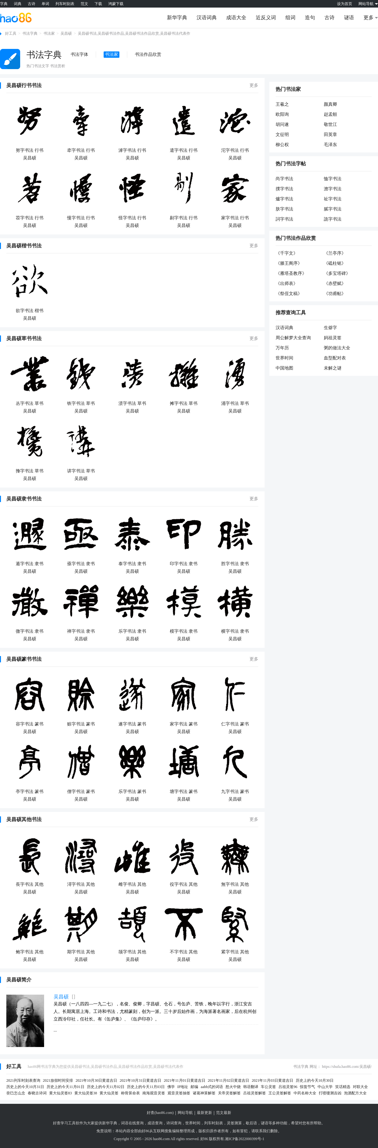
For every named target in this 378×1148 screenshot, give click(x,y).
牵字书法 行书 (81, 150)
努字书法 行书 (29, 150)
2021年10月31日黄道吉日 (140, 1080)
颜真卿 (330, 104)
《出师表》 (287, 283)
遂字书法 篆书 (132, 724)
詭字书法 (332, 219)
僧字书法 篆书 (81, 791)
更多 (253, 85)
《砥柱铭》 (335, 263)
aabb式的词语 (212, 1087)
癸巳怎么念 (15, 1093)
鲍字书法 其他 (29, 952)
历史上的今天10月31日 (25, 1087)
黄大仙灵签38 (85, 1093)
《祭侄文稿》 (289, 293)
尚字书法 (284, 178)
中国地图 (284, 368)
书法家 (49, 33)
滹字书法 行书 (132, 150)
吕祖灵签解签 (254, 1093)
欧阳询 (282, 114)
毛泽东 (330, 144)
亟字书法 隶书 (81, 563)
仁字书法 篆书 (235, 724)
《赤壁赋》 (335, 283)
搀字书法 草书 (29, 471)
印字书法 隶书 (184, 563)
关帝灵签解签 (229, 1093)
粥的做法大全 (337, 348)
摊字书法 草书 (184, 403)
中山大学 (325, 1087)
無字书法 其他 (235, 884)
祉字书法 (332, 199)
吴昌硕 (66, 33)
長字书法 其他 (29, 884)
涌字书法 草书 (235, 403)
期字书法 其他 (81, 952)
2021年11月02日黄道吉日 (228, 1080)
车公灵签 (268, 1087)
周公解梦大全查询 (293, 337)
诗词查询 (173, 1123)
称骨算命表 (130, 1093)
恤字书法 (332, 178)
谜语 (349, 17)
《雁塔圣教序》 (291, 273)
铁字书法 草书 (81, 403)
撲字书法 (284, 188)
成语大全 (236, 17)
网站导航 (185, 1112)
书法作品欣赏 (148, 54)
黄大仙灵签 (109, 1093)
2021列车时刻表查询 (23, 1080)
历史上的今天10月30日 (315, 1080)
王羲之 (282, 104)
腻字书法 (332, 209)
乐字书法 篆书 (132, 791)
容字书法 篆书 (29, 724)
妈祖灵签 (332, 337)
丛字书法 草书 (29, 403)
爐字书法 (284, 199)
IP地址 (182, 1087)
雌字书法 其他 (132, 884)
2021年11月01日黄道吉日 (184, 1080)
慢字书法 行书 (81, 218)
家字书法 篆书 (184, 724)
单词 (45, 4)
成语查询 (155, 1123)
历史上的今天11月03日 (146, 1087)
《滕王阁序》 (289, 263)
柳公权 (282, 144)
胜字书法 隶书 (235, 563)
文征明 (282, 134)
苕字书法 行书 (29, 218)
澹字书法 (332, 188)
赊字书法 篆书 (81, 724)
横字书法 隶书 (235, 631)
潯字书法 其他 (81, 884)
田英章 (330, 134)
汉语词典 (207, 17)
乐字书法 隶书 (132, 631)
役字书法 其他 (184, 884)
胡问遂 (282, 124)
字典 (4, 4)
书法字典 (29, 33)
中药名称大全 (305, 1093)
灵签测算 (234, 1123)
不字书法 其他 (184, 952)
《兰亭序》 (335, 253)
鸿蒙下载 (115, 4)
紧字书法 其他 (235, 952)
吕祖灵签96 (287, 1087)
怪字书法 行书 (132, 218)
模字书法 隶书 (184, 631)
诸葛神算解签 (204, 1093)
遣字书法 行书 (184, 150)
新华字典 (177, 17)
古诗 (31, 4)
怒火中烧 (233, 1087)
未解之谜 (332, 368)
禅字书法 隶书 (81, 631)
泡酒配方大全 (355, 1093)
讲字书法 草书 (81, 471)
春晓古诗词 (37, 1093)
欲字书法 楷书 (29, 310)
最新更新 (204, 1112)
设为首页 (344, 4)
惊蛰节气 (307, 1087)
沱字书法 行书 (235, 150)
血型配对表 (335, 358)
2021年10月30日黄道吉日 (96, 1080)
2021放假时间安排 (58, 1080)
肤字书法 (284, 209)
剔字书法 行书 (184, 218)
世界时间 (284, 358)
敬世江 (330, 124)
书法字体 (79, 54)
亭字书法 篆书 (29, 791)
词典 (17, 4)
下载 (98, 4)
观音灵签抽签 (179, 1093)
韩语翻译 (250, 1087)
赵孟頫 (330, 114)
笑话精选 (342, 1087)
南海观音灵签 (153, 1093)
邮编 (194, 1087)
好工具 (10, 33)
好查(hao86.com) (160, 1112)
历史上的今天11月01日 (65, 1087)
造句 (310, 17)
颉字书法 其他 (132, 952)
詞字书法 (284, 219)
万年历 (282, 348)
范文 (84, 4)
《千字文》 (287, 253)
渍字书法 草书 (132, 403)
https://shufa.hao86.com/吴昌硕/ (347, 1066)
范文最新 (223, 1112)
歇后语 (251, 1123)
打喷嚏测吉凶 (330, 1093)
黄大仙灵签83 (60, 1093)
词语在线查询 (132, 1123)
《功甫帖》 (335, 293)
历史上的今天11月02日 (106, 1087)
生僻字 (330, 327)
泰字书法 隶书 (132, 563)
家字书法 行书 (235, 218)
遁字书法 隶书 (29, 563)
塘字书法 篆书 (184, 791)
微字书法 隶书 (29, 631)
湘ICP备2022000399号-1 (244, 1139)
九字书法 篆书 (235, 791)
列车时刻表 (64, 4)
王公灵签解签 (279, 1093)
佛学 (171, 1087)
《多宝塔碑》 (337, 273)
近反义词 (266, 17)
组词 (290, 17)
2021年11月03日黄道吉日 (272, 1080)
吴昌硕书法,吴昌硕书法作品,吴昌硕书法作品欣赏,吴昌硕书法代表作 (134, 33)
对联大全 (360, 1087)
